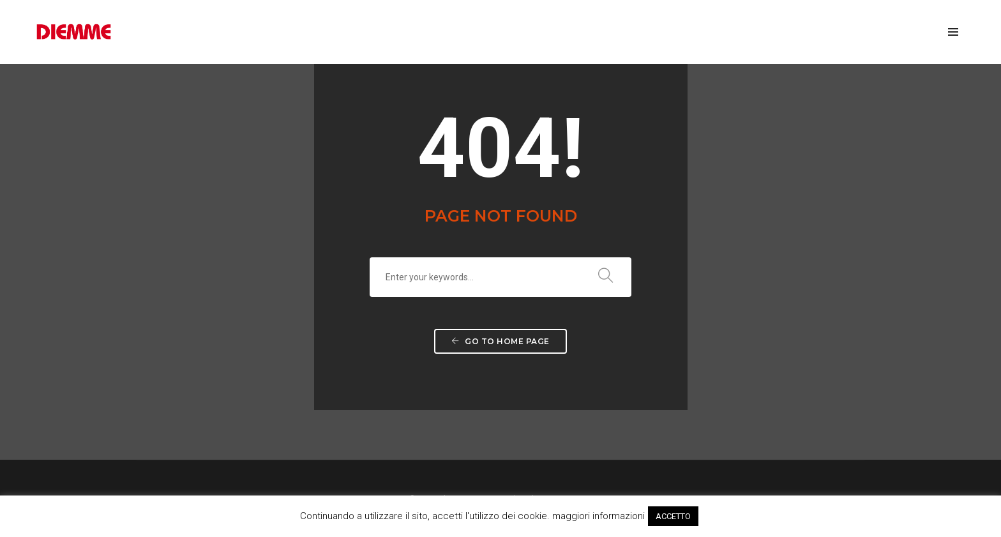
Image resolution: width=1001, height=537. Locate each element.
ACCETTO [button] (673, 516)
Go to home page (500, 341)
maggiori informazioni (598, 516)
